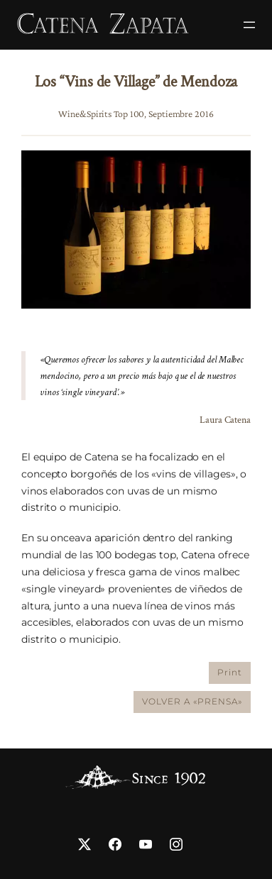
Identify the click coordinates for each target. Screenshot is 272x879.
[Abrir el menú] (249, 24)
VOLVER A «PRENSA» (192, 701)
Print (229, 672)
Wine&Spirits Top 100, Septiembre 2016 (135, 113)
